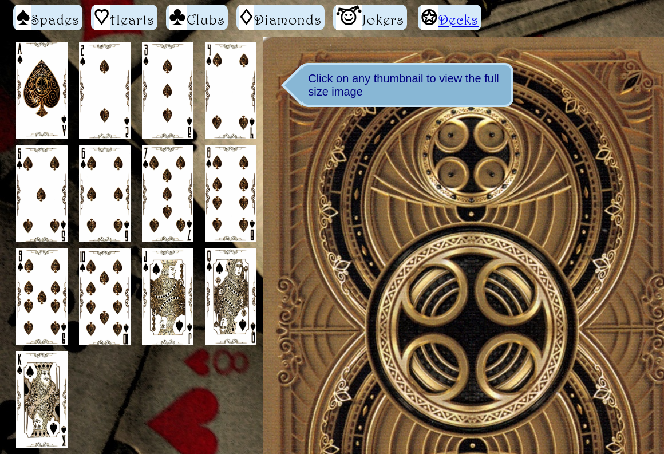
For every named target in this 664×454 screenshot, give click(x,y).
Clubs (197, 17)
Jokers (370, 17)
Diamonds (280, 17)
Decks (458, 19)
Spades (48, 17)
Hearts (124, 17)
